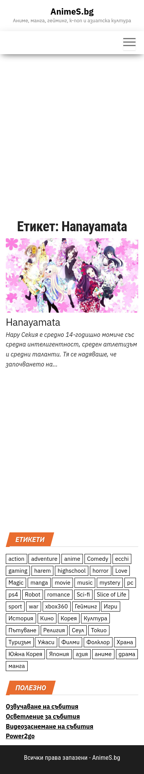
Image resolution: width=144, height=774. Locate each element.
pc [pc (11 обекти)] (130, 582)
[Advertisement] (72, 130)
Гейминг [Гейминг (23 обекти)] (86, 606)
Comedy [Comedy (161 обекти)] (97, 558)
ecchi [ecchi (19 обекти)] (122, 558)
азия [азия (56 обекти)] (82, 654)
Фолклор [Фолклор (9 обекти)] (98, 642)
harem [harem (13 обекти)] (42, 570)
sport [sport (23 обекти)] (15, 606)
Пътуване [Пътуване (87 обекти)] (22, 630)
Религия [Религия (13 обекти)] (54, 630)
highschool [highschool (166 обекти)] (72, 570)
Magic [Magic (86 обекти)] (15, 582)
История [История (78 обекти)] (20, 618)
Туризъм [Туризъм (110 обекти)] (19, 642)
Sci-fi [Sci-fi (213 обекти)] (83, 594)
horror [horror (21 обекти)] (101, 570)
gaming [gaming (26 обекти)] (17, 570)
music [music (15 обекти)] (85, 582)
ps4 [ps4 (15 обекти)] (13, 594)
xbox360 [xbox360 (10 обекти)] (56, 606)
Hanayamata (33, 321)
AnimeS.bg (71, 11)
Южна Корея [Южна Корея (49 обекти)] (25, 654)
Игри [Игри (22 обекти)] (110, 606)
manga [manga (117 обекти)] (39, 582)
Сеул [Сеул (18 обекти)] (78, 630)
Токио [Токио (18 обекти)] (99, 630)
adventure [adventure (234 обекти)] (44, 558)
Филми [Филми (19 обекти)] (70, 642)
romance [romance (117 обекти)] (58, 594)
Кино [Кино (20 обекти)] (47, 618)
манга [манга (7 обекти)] (16, 666)
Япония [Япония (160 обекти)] (59, 654)
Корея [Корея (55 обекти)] (69, 618)
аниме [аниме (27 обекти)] (103, 654)
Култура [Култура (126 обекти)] (95, 618)
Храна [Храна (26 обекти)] (125, 642)
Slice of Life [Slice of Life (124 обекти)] (111, 594)
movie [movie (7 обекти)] (62, 582)
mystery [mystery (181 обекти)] (109, 582)
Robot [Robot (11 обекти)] (32, 594)
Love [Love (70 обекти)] (121, 570)
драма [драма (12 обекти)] (127, 654)
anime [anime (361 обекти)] (72, 558)
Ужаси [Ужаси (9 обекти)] (46, 642)
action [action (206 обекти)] (16, 558)
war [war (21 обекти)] (33, 606)
